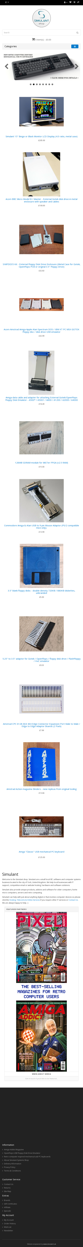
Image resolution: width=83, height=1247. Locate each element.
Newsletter (8, 1230)
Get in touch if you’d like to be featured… (41, 1078)
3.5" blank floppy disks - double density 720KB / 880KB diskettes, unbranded (41, 592)
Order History (10, 1223)
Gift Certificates (10, 1204)
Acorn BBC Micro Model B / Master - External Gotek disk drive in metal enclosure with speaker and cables (41, 200)
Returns (7, 1188)
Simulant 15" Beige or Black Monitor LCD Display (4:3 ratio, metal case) (42, 136)
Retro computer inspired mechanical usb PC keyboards (27, 1156)
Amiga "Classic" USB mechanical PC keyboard (41, 851)
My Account (9, 1220)
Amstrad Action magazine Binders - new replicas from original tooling (42, 789)
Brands (7, 1200)
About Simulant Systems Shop (16, 1160)
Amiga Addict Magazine (14, 1149)
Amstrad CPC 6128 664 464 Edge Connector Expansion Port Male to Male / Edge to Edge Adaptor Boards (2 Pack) (41, 725)
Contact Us (73, 900)
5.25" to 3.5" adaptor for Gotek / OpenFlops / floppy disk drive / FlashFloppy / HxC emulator (42, 660)
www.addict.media (41, 1074)
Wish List (7, 1227)
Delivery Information (12, 1163)
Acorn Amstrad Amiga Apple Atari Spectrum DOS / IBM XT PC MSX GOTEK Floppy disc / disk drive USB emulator (41, 330)
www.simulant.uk (49, 1244)
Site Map (7, 1191)
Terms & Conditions (12, 1170)
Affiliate (7, 1207)
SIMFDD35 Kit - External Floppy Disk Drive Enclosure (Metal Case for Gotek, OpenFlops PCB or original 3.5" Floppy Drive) (41, 265)
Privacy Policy (9, 1167)
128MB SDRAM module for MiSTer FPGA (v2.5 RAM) (41, 462)
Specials (7, 1211)
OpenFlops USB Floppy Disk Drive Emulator (22, 1153)
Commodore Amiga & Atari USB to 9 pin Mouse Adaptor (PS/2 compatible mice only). (41, 526)
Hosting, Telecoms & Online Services (24, 900)
